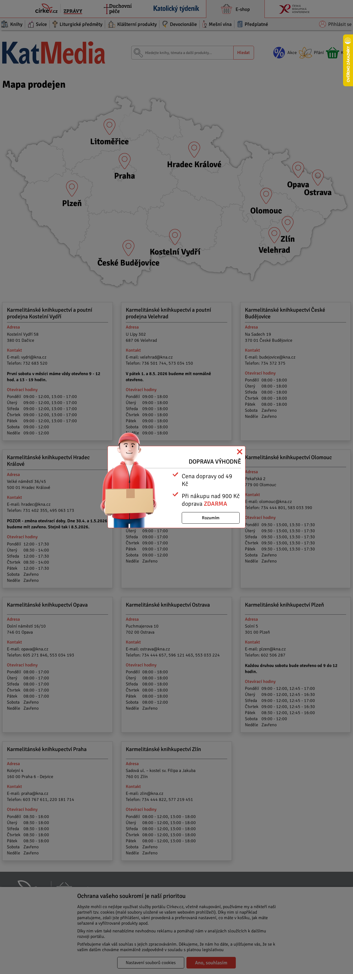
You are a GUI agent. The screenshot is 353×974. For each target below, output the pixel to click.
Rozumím (211, 518)
